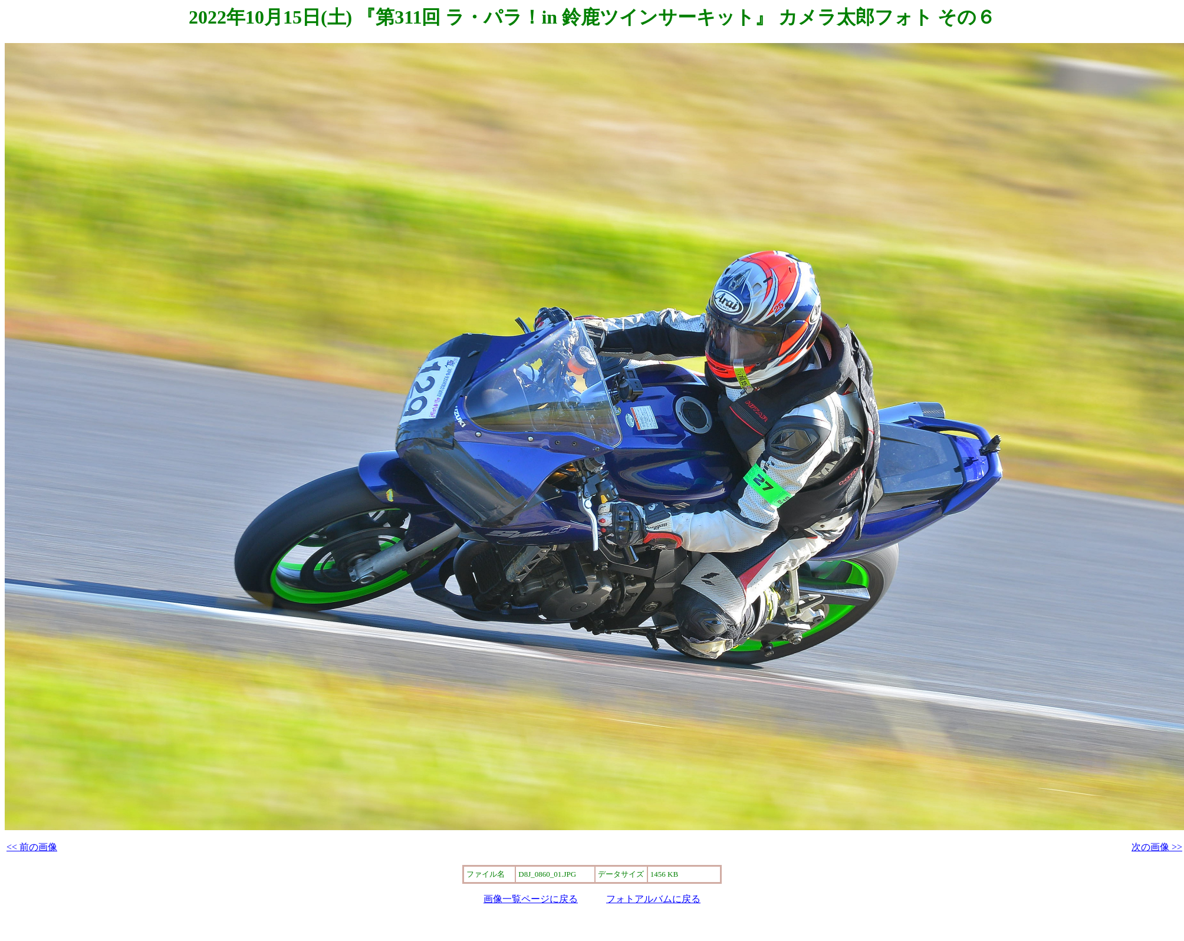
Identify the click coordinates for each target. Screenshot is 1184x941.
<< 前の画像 (31, 847)
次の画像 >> (1157, 847)
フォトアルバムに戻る (653, 899)
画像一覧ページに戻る (531, 899)
